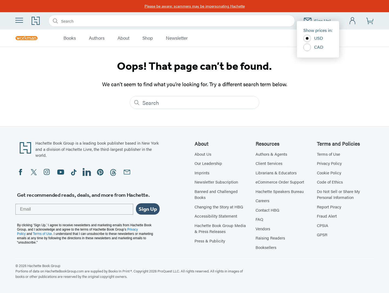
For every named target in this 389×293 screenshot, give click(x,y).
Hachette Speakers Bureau (280, 191)
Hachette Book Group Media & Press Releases (220, 228)
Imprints (201, 172)
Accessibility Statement (215, 216)
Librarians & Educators (276, 172)
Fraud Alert (327, 216)
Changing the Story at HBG (218, 206)
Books (69, 38)
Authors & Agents (271, 154)
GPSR (322, 234)
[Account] (352, 21)
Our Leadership (208, 163)
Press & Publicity (209, 241)
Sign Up (148, 209)
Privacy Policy (329, 163)
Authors (97, 38)
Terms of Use (328, 154)
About (123, 38)
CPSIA (322, 225)
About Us (202, 154)
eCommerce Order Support (280, 182)
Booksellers (266, 247)
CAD (313, 47)
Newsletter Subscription (216, 182)
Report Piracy (329, 206)
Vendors (263, 228)
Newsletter (177, 38)
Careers (262, 200)
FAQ (259, 219)
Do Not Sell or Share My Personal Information (338, 194)
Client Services (269, 163)
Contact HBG (267, 210)
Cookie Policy (329, 172)
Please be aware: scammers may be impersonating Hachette (195, 6)
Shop (147, 38)
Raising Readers (270, 238)
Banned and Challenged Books (216, 194)
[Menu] (19, 20)
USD (313, 38)
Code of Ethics (330, 182)
